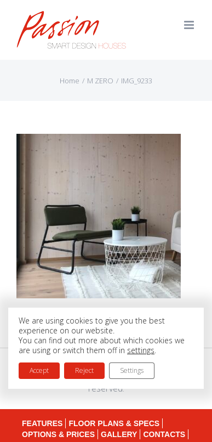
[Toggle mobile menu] (190, 25)
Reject (84, 370)
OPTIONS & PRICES (58, 434)
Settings (132, 370)
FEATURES (42, 423)
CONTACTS (164, 434)
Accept (39, 370)
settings (140, 350)
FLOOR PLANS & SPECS (113, 423)
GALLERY (119, 434)
